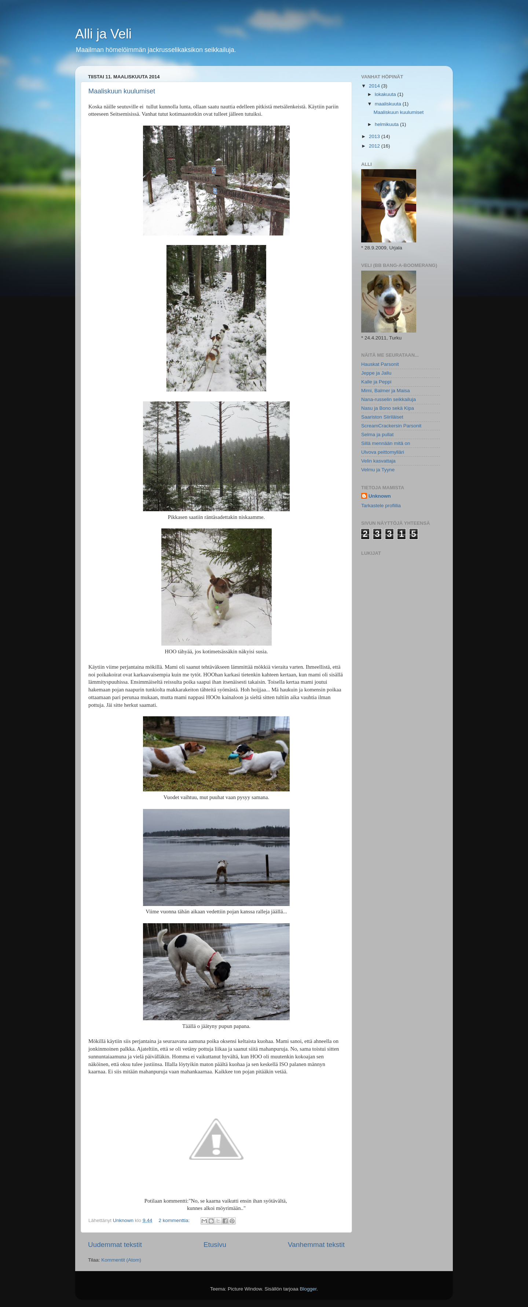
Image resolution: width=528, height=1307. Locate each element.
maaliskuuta (389, 104)
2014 (375, 86)
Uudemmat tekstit (115, 1244)
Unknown (379, 496)
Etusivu (214, 1244)
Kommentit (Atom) (121, 1260)
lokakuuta (386, 94)
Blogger (308, 1289)
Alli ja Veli (103, 33)
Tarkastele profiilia (381, 505)
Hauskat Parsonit (380, 364)
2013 (375, 136)
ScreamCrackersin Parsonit (391, 425)
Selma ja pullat (377, 434)
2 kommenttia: (174, 1220)
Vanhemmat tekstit (316, 1244)
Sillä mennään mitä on (385, 443)
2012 (375, 146)
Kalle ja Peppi (376, 382)
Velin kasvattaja (378, 461)
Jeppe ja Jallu (376, 373)
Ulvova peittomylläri (382, 452)
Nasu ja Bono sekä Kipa (387, 408)
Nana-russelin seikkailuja (388, 399)
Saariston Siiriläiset (382, 417)
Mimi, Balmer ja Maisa (385, 390)
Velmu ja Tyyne (378, 469)
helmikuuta (387, 124)
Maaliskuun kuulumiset (121, 91)
